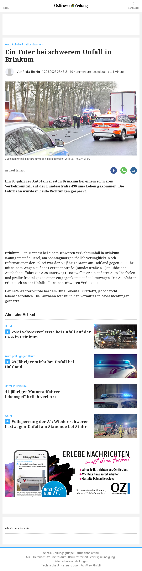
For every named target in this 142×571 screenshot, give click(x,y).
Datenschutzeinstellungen (71, 561)
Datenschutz (41, 557)
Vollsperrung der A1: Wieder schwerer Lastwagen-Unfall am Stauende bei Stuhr (46, 424)
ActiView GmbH (91, 565)
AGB (28, 557)
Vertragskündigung (102, 557)
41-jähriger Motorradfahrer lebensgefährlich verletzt (32, 394)
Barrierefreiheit (78, 557)
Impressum (59, 557)
